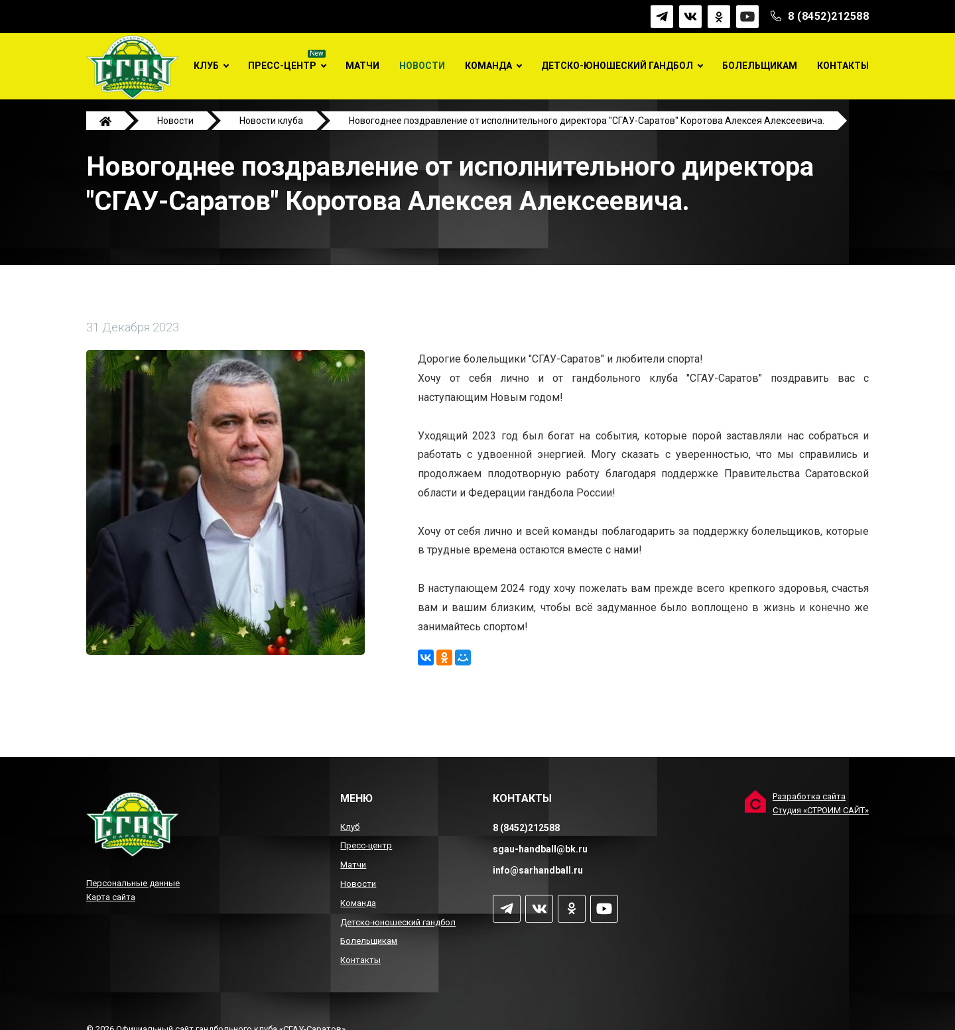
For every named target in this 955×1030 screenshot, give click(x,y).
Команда (488, 65)
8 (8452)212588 (828, 16)
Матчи (362, 65)
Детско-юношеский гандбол (617, 65)
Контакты (843, 65)
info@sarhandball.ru (538, 870)
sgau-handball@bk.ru (540, 849)
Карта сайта (110, 897)
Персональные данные (133, 883)
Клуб (206, 65)
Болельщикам (759, 65)
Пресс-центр (282, 65)
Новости (422, 65)
